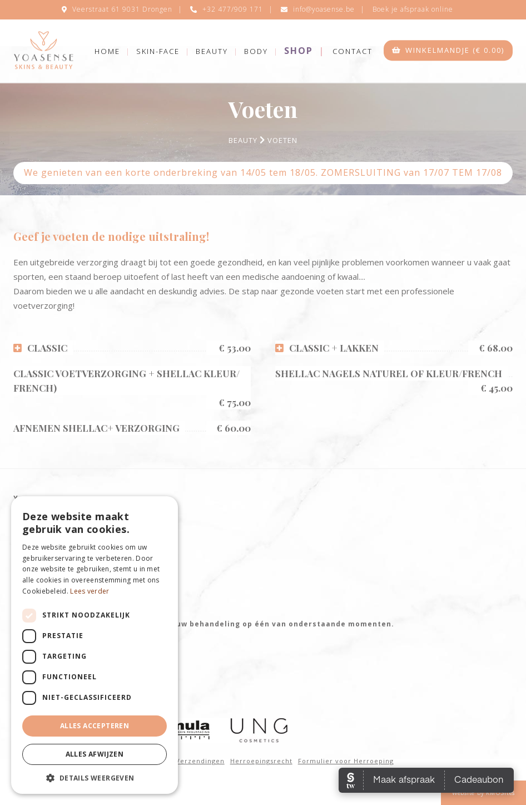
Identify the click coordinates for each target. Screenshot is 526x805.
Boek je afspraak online (413, 9)
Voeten (282, 140)
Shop (298, 51)
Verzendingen (200, 761)
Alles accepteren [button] (94, 725)
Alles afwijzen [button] (95, 754)
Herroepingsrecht (261, 761)
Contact (353, 51)
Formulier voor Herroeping (346, 761)
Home (107, 51)
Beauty (212, 51)
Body (256, 51)
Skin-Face (158, 51)
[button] (94, 777)
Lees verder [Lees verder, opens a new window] (89, 591)
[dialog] (94, 645)
